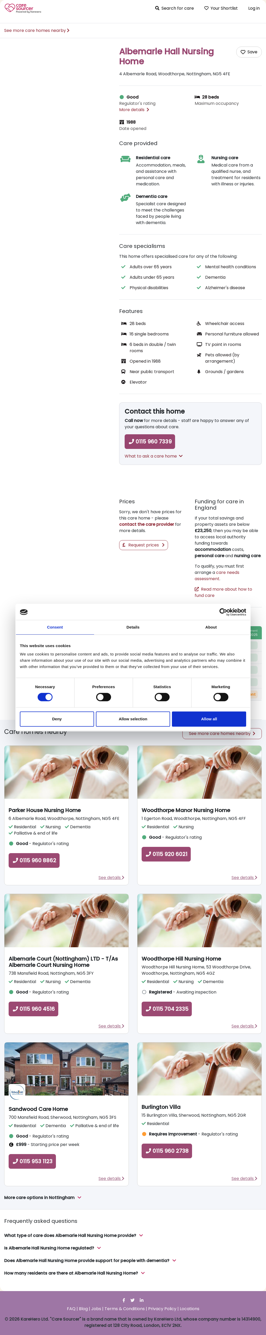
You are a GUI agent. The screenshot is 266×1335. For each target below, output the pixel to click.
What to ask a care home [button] (154, 456)
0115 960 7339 (150, 441)
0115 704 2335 (166, 1009)
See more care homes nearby (37, 30)
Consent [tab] (55, 627)
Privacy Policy (162, 1309)
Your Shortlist (221, 8)
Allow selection (133, 719)
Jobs (96, 1309)
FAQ (71, 1309)
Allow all (209, 719)
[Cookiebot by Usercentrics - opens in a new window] (223, 612)
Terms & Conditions (125, 1309)
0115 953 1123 (32, 1161)
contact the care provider (146, 524)
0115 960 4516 (33, 1009)
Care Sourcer (23, 8)
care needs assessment (217, 575)
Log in (254, 8)
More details (134, 110)
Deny (57, 719)
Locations (189, 1309)
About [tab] (211, 627)
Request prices (144, 545)
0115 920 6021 (166, 854)
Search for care (174, 8)
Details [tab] (133, 627)
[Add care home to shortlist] (249, 52)
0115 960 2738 (167, 1151)
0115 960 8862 (34, 860)
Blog (83, 1309)
